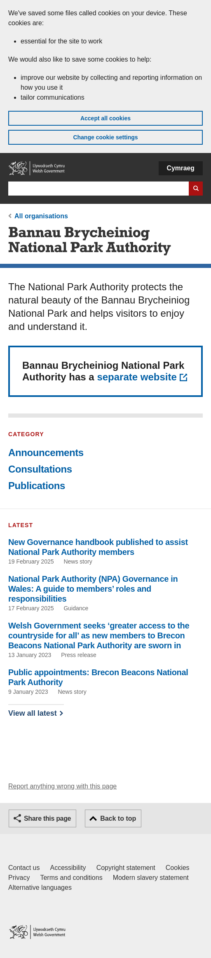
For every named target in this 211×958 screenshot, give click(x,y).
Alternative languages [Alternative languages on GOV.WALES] (40, 887)
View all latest (32, 713)
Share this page (47, 818)
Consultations (40, 469)
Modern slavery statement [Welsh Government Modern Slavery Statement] (151, 877)
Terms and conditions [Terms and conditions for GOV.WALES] (71, 877)
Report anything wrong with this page (62, 786)
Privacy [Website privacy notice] (19, 877)
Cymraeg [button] (181, 168)
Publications (36, 485)
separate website (136, 376)
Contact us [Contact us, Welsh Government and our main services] (24, 867)
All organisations (41, 216)
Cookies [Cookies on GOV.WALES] (178, 867)
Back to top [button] (118, 818)
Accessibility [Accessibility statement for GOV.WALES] (68, 867)
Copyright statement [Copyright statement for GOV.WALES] (125, 867)
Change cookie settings (105, 137)
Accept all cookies (105, 118)
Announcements (46, 452)
